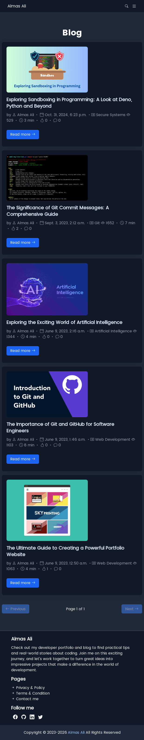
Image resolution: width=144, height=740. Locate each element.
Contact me (25, 699)
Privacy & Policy (28, 687)
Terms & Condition (30, 693)
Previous (16, 609)
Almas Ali (16, 6)
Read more (22, 134)
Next (131, 609)
